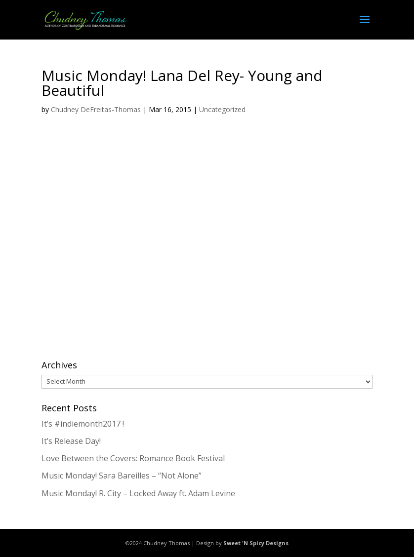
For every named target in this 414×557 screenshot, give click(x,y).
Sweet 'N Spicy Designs (256, 543)
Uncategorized (222, 109)
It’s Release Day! (71, 441)
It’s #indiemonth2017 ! (82, 423)
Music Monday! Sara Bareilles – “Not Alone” (121, 475)
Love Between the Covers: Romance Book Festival (133, 458)
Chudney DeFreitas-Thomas (96, 109)
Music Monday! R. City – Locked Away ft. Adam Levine (138, 493)
